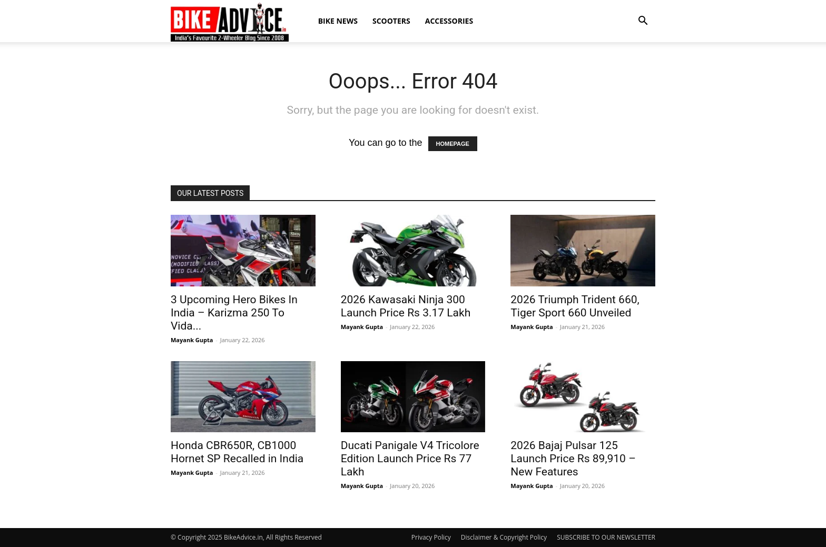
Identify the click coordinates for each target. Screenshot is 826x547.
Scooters (391, 21)
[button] (642, 21)
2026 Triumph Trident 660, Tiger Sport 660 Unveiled (574, 306)
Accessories (449, 21)
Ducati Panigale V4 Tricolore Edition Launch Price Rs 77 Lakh (410, 458)
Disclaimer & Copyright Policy (504, 537)
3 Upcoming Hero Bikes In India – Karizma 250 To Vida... (234, 312)
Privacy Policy (431, 537)
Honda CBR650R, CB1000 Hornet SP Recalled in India (237, 452)
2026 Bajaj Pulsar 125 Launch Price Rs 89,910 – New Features (573, 458)
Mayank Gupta (192, 340)
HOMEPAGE (452, 144)
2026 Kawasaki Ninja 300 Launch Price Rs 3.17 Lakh (406, 306)
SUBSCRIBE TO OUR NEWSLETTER (606, 537)
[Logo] (230, 21)
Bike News (338, 21)
